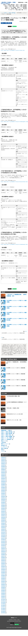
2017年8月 (3, 605)
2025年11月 (3, 463)
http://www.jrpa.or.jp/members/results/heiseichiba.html (14, 181)
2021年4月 (3, 542)
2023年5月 (3, 506)
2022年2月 (3, 529)
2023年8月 (3, 502)
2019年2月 (3, 581)
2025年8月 (3, 466)
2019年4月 (3, 578)
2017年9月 (3, 603)
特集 (22, 9)
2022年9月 (3, 518)
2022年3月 (3, 527)
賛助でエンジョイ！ (18, 8)
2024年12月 (3, 478)
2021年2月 (3, 545)
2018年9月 (3, 587)
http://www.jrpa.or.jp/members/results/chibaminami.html (14, 244)
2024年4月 (3, 490)
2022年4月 (3, 526)
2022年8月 (3, 520)
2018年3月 (3, 594)
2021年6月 (3, 539)
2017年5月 (3, 609)
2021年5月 (3, 541)
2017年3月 (3, 612)
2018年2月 (3, 596)
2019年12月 (3, 566)
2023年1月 (3, 512)
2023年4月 (3, 508)
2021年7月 (3, 538)
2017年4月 (3, 611)
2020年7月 (3, 556)
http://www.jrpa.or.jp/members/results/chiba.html (13, 50)
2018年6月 (3, 590)
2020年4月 (3, 560)
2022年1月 (3, 530)
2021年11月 (3, 533)
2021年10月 (3, 535)
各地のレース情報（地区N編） (21, 4)
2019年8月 (3, 572)
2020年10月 (3, 551)
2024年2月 (3, 493)
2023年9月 (3, 500)
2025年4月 (3, 472)
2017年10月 (3, 602)
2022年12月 (3, 514)
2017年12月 (3, 599)
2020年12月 (3, 548)
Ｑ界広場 (12, 8)
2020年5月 (3, 559)
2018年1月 (3, 597)
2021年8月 (3, 536)
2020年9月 (3, 553)
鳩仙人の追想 (18, 9)
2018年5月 (3, 591)
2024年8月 (3, 484)
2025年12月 (3, 462)
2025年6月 (3, 469)
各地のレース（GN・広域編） (10, 7)
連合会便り (25, 8)
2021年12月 (3, 532)
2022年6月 (3, 523)
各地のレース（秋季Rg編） (22, 7)
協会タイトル (7, 8)
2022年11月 (3, 515)
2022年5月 (3, 524)
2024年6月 (3, 487)
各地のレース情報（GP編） (6, 434)
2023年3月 (3, 509)
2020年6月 (3, 557)
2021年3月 (3, 544)
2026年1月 (3, 460)
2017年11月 (3, 600)
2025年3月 (3, 474)
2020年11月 (3, 550)
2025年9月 (3, 465)
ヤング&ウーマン (11, 9)
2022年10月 (3, 517)
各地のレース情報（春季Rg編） (9, 4)
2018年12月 (3, 584)
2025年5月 (3, 471)
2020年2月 (3, 563)
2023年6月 (3, 505)
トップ (2, 12)
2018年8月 (3, 588)
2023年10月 (3, 499)
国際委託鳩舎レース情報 (22, 2)
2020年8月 (3, 554)
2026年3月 (3, 457)
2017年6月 (3, 608)
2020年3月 (3, 562)
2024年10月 (3, 481)
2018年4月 (3, 593)
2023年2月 (3, 511)
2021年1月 (3, 547)
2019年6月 (3, 575)
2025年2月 (3, 475)
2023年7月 (3, 503)
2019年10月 (3, 569)
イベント (25, 9)
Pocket (11, 624)
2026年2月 (3, 459)
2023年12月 (3, 496)
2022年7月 (3, 521)
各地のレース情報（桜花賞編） (7, 436)
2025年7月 (3, 468)
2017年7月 (3, 606)
